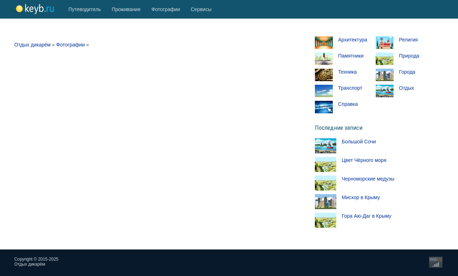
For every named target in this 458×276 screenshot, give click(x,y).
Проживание (126, 9)
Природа (409, 56)
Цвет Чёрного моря (364, 160)
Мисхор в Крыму (361, 197)
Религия (408, 40)
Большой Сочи (359, 141)
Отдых (406, 88)
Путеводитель (84, 9)
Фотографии (165, 9)
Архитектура (352, 40)
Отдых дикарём (32, 45)
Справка (348, 104)
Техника (347, 72)
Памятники (351, 56)
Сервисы (201, 9)
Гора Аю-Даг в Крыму (366, 216)
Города (407, 72)
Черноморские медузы (368, 179)
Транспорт (350, 88)
